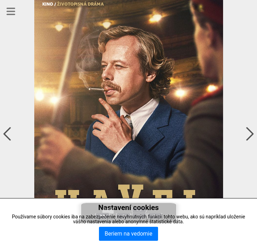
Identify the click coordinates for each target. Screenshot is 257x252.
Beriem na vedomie (128, 233)
